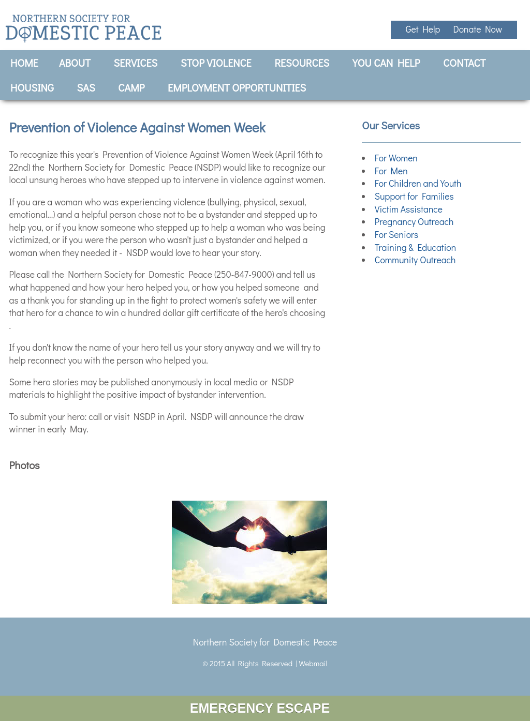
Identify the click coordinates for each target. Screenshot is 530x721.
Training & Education (415, 247)
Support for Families (414, 196)
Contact (464, 62)
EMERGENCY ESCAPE (265, 708)
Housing (32, 87)
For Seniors (396, 235)
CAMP (131, 87)
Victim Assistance (409, 209)
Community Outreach (415, 260)
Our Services (391, 125)
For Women (396, 158)
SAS (86, 87)
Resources (301, 62)
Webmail (313, 663)
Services (136, 62)
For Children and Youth (418, 183)
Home (24, 62)
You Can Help (386, 62)
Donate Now (477, 29)
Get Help (424, 29)
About (75, 62)
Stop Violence (216, 62)
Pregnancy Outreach (414, 222)
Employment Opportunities (237, 87)
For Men (391, 171)
